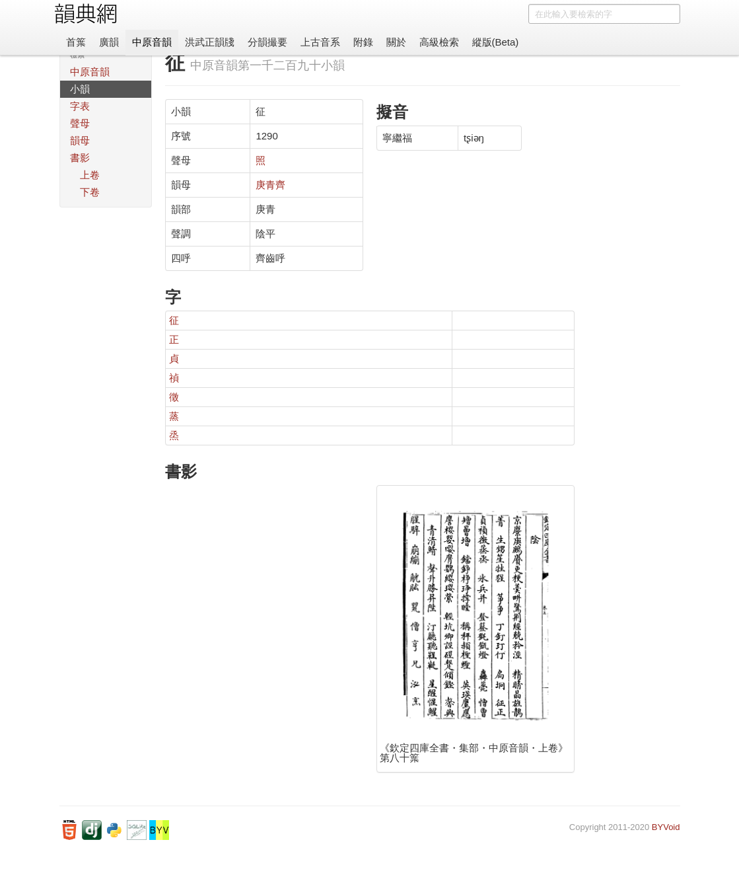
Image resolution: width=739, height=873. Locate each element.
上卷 (90, 174)
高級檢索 (439, 42)
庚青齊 (270, 184)
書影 (80, 157)
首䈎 (76, 42)
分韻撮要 (267, 42)
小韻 (80, 89)
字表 (80, 106)
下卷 (90, 192)
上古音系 (320, 42)
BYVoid (666, 827)
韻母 (80, 140)
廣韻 (109, 42)
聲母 (80, 123)
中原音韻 (152, 42)
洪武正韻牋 (209, 42)
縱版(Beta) (495, 42)
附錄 (363, 42)
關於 (396, 42)
